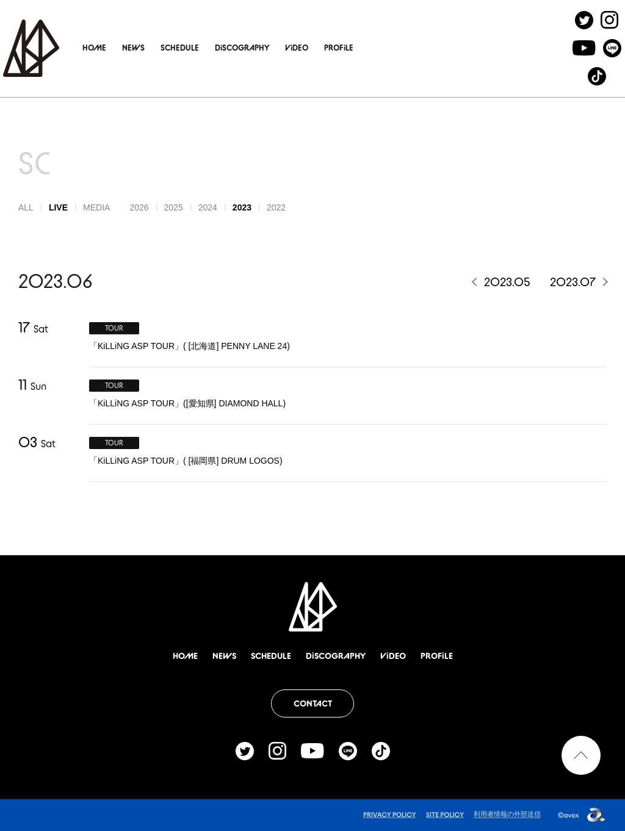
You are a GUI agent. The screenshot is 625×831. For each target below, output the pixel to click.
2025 (173, 207)
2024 (207, 207)
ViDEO (326, 47)
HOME (123, 47)
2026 (138, 207)
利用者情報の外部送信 (507, 814)
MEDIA (96, 207)
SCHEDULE (209, 47)
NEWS (162, 47)
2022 (276, 207)
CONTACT (313, 703)
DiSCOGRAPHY (271, 47)
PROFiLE (368, 47)
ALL (26, 207)
